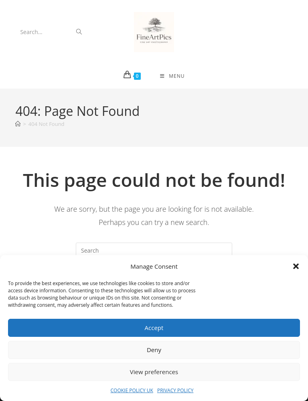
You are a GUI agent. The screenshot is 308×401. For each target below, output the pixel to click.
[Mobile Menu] (172, 76)
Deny (154, 350)
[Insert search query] (154, 251)
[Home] (17, 124)
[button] (296, 266)
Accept (154, 328)
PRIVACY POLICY (175, 390)
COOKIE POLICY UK (132, 390)
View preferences (154, 372)
